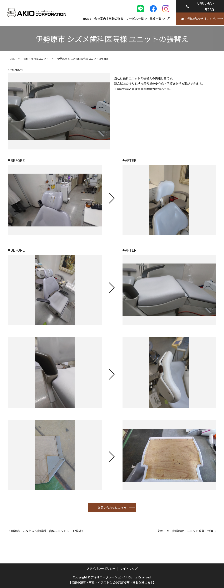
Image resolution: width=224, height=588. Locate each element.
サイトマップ (129, 568)
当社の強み (116, 18)
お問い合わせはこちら (112, 507)
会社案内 (100, 18)
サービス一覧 (135, 18)
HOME (87, 18)
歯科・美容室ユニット (36, 58)
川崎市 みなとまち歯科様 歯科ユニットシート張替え (47, 531)
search (169, 18)
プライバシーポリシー (101, 568)
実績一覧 (155, 18)
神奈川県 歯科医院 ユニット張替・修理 (185, 531)
